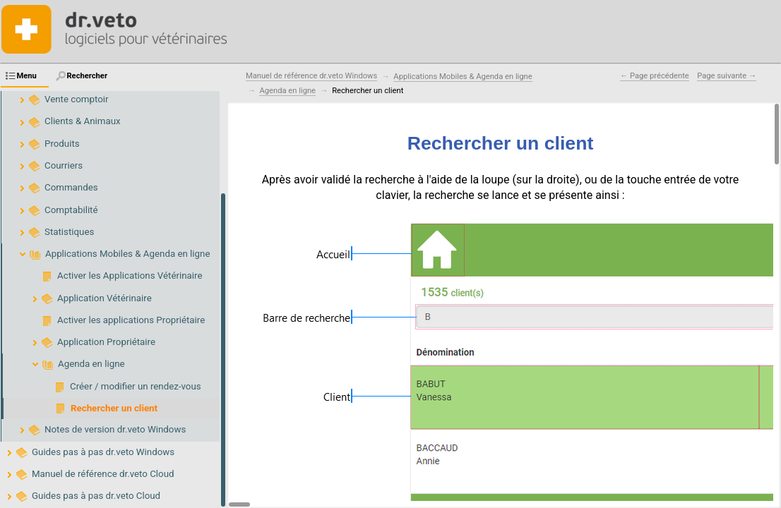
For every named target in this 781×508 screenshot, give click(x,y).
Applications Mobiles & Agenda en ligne (127, 253)
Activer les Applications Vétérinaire (129, 275)
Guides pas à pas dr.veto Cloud (96, 495)
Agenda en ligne (91, 363)
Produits (62, 143)
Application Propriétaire (106, 342)
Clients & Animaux (82, 121)
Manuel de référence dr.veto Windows (311, 75)
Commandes (71, 187)
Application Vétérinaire (104, 298)
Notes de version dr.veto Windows (115, 429)
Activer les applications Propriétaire (131, 320)
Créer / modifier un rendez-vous (135, 386)
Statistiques (69, 231)
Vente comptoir (76, 99)
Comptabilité (71, 210)
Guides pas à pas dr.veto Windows (103, 452)
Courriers (63, 165)
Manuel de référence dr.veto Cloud (103, 473)
